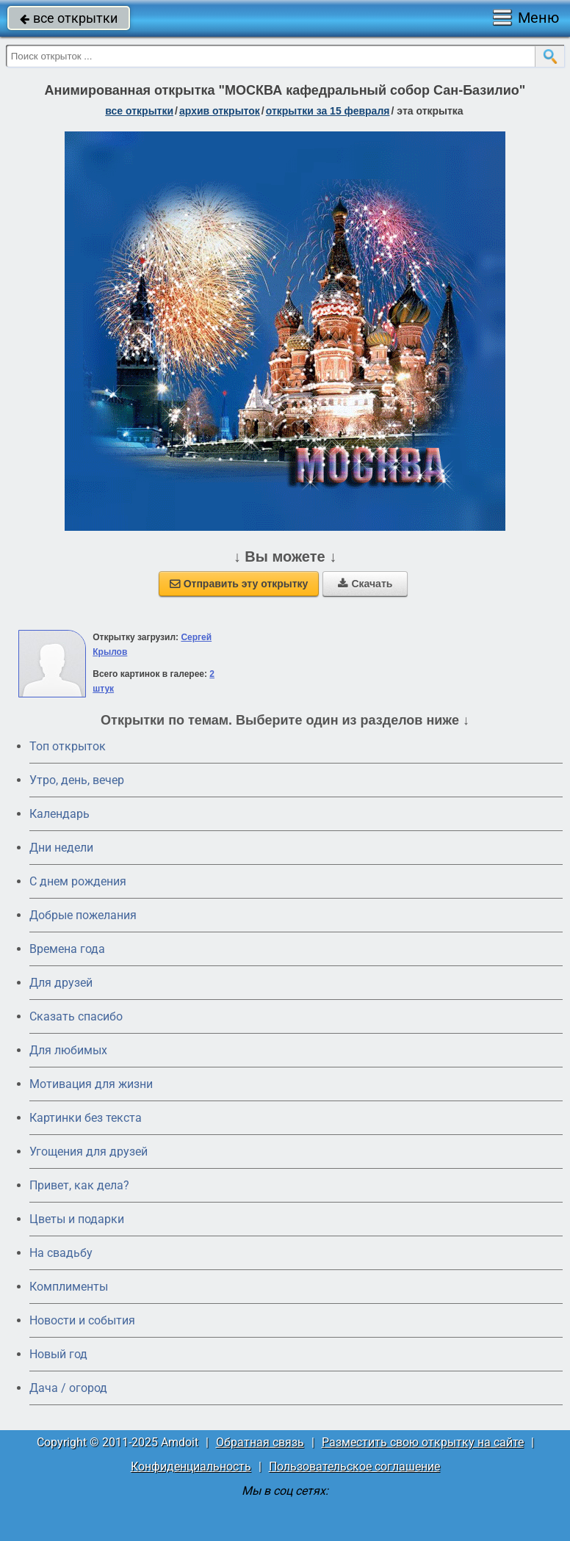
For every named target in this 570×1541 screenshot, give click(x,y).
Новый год (58, 1354)
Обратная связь (260, 1442)
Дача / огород (68, 1388)
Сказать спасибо (76, 1016)
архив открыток (219, 111)
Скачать (365, 584)
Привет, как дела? (79, 1185)
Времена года (67, 949)
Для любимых (68, 1050)
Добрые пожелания (83, 915)
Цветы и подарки (76, 1219)
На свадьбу (61, 1253)
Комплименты (68, 1287)
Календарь (59, 814)
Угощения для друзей (88, 1152)
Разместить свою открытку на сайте (423, 1442)
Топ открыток (67, 746)
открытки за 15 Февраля (328, 111)
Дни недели (61, 848)
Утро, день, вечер (76, 780)
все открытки (69, 18)
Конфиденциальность (191, 1466)
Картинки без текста (85, 1118)
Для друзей (61, 983)
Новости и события (82, 1320)
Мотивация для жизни (91, 1084)
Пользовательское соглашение (354, 1466)
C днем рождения (77, 881)
